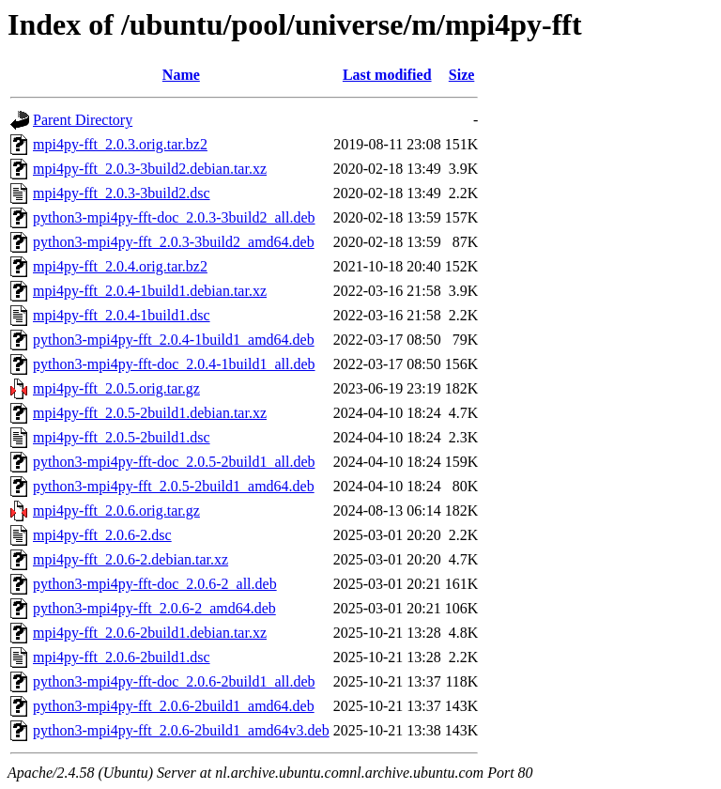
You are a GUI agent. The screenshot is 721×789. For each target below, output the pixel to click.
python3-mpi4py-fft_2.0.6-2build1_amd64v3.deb (181, 730)
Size (462, 75)
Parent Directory (82, 120)
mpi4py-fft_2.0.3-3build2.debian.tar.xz (150, 169)
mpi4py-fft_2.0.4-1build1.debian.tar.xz (150, 291)
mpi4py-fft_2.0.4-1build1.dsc (121, 315)
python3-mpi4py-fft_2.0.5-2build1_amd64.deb (173, 486)
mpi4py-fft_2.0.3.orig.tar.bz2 (120, 144)
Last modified (387, 75)
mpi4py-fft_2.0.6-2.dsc (102, 535)
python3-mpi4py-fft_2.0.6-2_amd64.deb (154, 608)
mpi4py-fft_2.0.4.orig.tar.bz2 (120, 266)
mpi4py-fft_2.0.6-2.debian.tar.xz (130, 559)
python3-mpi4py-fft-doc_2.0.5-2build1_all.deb (174, 462)
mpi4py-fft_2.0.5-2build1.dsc (121, 437)
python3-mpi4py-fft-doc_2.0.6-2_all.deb (155, 584)
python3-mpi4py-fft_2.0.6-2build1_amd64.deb (173, 706)
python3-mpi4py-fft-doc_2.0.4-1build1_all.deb (174, 364)
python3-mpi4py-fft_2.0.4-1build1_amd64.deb (173, 340)
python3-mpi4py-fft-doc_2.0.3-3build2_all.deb (174, 217)
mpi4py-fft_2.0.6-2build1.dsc (121, 657)
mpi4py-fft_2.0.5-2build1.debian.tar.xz (150, 413)
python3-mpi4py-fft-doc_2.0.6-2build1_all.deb (174, 681)
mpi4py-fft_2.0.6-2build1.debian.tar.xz (150, 633)
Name (181, 75)
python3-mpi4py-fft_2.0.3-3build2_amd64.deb (173, 242)
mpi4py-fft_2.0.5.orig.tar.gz (116, 388)
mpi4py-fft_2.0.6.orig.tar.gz (116, 510)
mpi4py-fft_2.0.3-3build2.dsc (121, 193)
